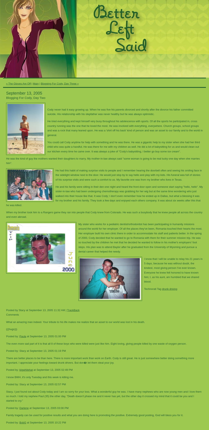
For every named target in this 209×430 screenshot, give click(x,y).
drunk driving (169, 288)
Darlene (24, 408)
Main (36, 83)
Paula (22, 336)
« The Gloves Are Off (18, 83)
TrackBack (73, 310)
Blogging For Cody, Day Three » (60, 83)
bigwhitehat (26, 369)
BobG (22, 422)
